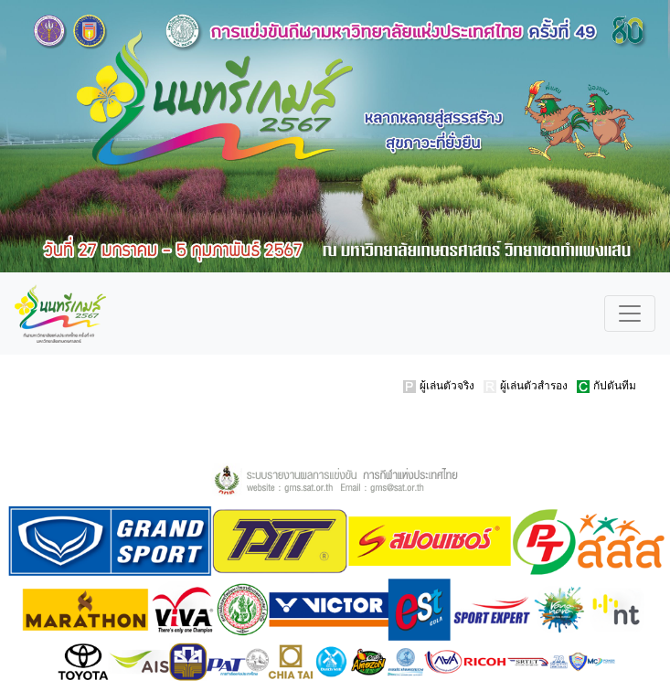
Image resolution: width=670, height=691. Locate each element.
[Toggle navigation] (629, 313)
